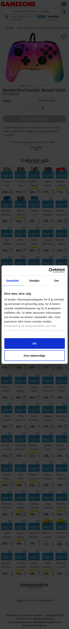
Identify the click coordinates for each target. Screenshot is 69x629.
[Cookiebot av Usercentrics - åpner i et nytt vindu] (49, 270)
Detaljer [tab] (34, 280)
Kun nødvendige (34, 355)
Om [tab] (56, 280)
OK (34, 343)
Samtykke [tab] (12, 280)
